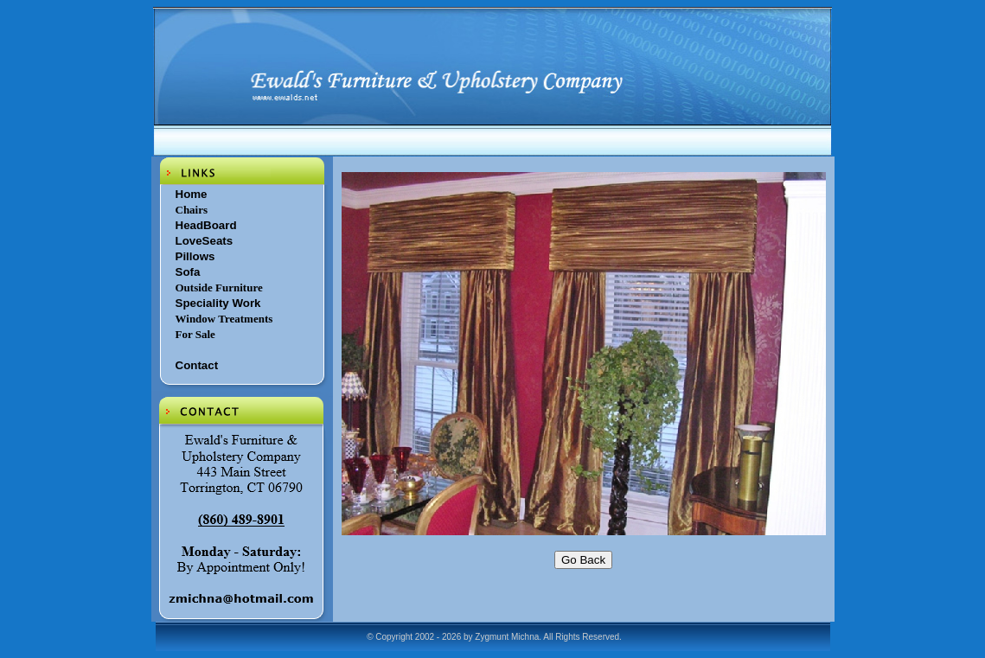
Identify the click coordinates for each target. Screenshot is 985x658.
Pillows (195, 256)
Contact (197, 365)
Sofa (188, 271)
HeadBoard (206, 225)
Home (192, 194)
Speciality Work (218, 303)
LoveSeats (204, 240)
